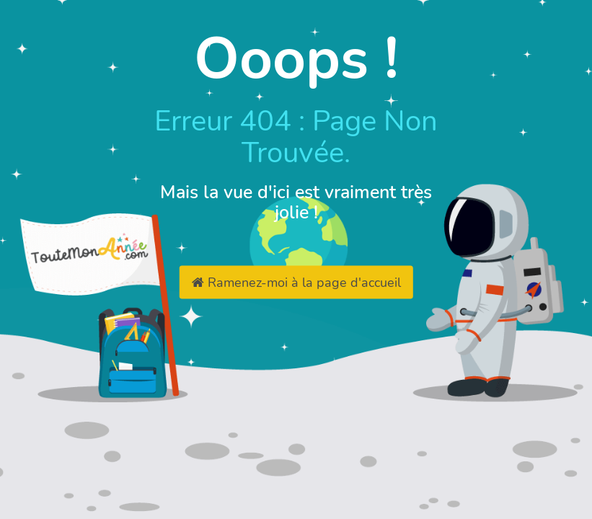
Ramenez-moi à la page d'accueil (296, 282)
